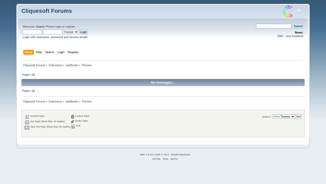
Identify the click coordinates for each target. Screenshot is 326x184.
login (58, 26)
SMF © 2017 (162, 154)
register (70, 26)
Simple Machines (180, 154)
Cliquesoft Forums (46, 11)
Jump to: (266, 116)
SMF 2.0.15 (146, 154)
